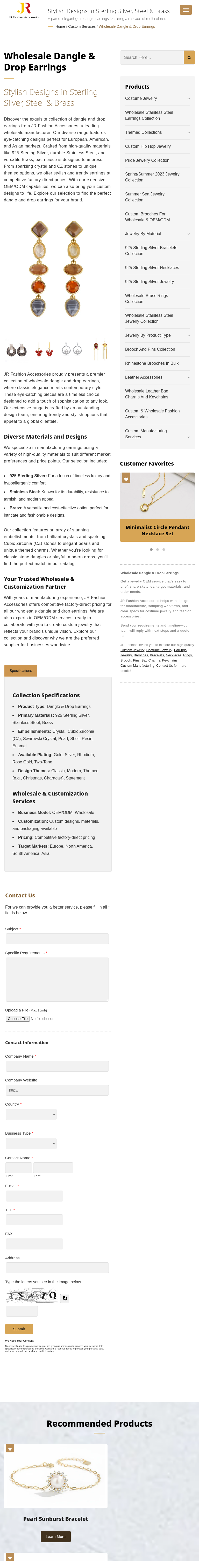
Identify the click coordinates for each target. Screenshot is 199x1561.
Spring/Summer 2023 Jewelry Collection (152, 177)
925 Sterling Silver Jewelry (149, 281)
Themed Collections (143, 132)
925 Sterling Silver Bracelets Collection (151, 250)
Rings (187, 655)
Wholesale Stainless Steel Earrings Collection (149, 115)
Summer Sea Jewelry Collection (145, 197)
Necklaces (173, 655)
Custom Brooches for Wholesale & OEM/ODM (147, 216)
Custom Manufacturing (137, 665)
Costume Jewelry (141, 98)
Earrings (180, 649)
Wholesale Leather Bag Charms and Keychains (146, 394)
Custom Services (82, 26)
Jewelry (126, 655)
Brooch (125, 660)
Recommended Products (99, 1422)
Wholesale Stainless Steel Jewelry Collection (149, 318)
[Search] (152, 57)
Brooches (141, 655)
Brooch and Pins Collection (150, 349)
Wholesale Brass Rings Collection (146, 298)
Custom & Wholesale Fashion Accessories (152, 414)
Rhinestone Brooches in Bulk (152, 363)
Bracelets (157, 655)
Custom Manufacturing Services (146, 433)
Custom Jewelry (132, 649)
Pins (136, 660)
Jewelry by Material (143, 233)
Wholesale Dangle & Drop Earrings (127, 26)
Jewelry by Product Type (148, 335)
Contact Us (164, 665)
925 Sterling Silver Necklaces (152, 267)
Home (60, 26)
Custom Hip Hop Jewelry (148, 146)
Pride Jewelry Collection (147, 160)
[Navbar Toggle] (186, 10)
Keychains (169, 660)
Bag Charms (150, 660)
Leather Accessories (143, 377)
